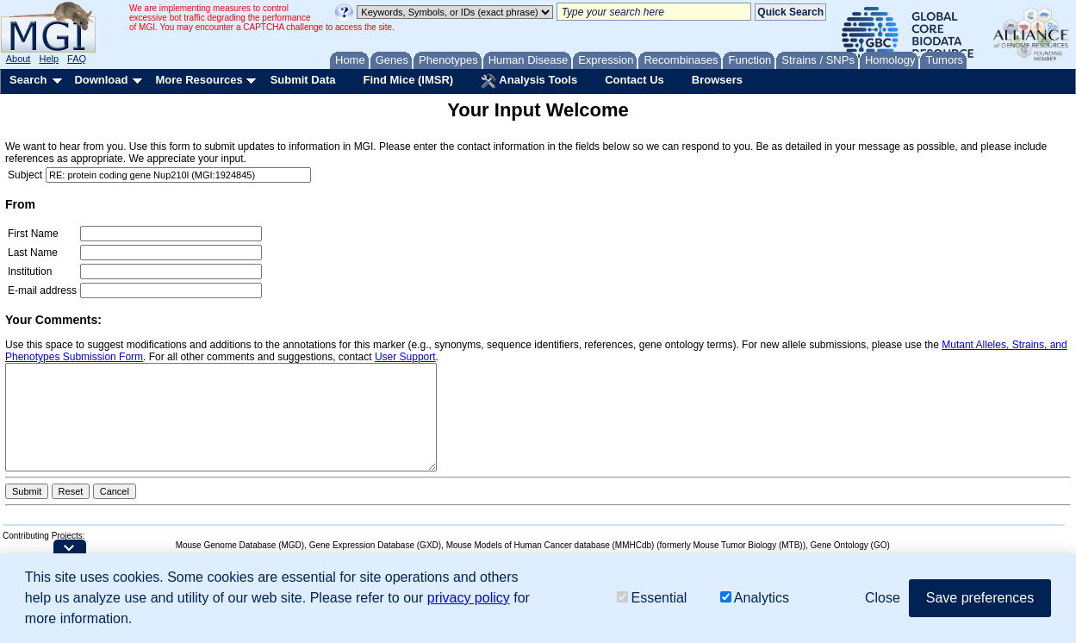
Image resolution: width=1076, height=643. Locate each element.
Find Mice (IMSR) (408, 79)
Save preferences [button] (980, 597)
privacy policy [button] (468, 597)
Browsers (717, 79)
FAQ (76, 58)
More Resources (198, 79)
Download (101, 79)
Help (49, 58)
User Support (405, 357)
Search (28, 79)
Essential (652, 597)
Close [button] (882, 597)
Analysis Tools (529, 81)
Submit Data (303, 79)
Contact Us (634, 79)
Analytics (754, 597)
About (18, 58)
